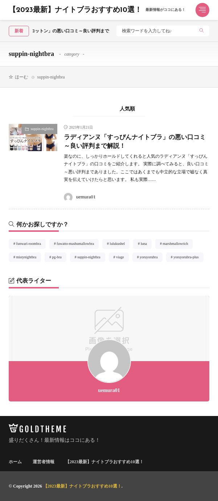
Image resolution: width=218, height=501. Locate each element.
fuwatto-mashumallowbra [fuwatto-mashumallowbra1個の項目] (78, 245)
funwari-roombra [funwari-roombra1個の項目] (31, 245)
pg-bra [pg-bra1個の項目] (59, 258)
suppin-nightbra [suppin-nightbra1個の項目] (91, 258)
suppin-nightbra (41, 129)
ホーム (15, 461)
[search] (202, 31)
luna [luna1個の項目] (146, 245)
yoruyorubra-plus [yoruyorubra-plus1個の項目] (188, 258)
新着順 (91, 109)
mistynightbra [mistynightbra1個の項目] (28, 258)
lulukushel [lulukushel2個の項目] (120, 245)
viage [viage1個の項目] (122, 258)
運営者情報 (43, 461)
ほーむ (21, 77)
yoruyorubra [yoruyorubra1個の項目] (151, 258)
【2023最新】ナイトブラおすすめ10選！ (97, 10)
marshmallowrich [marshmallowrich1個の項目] (178, 245)
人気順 (127, 109)
